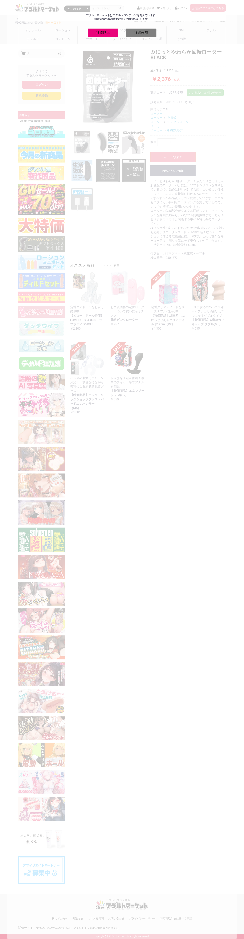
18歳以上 (103, 32)
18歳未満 (141, 32)
